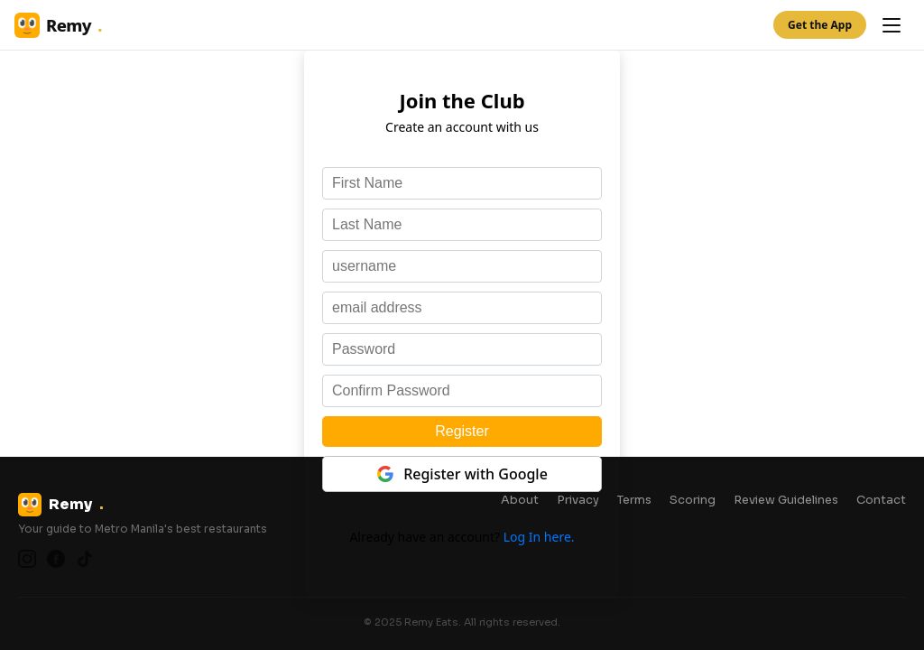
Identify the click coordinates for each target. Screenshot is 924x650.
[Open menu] (891, 25)
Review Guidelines (786, 500)
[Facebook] (56, 559)
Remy (58, 25)
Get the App (820, 24)
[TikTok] (85, 559)
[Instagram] (27, 559)
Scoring (693, 500)
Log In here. (539, 536)
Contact (881, 500)
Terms (634, 500)
